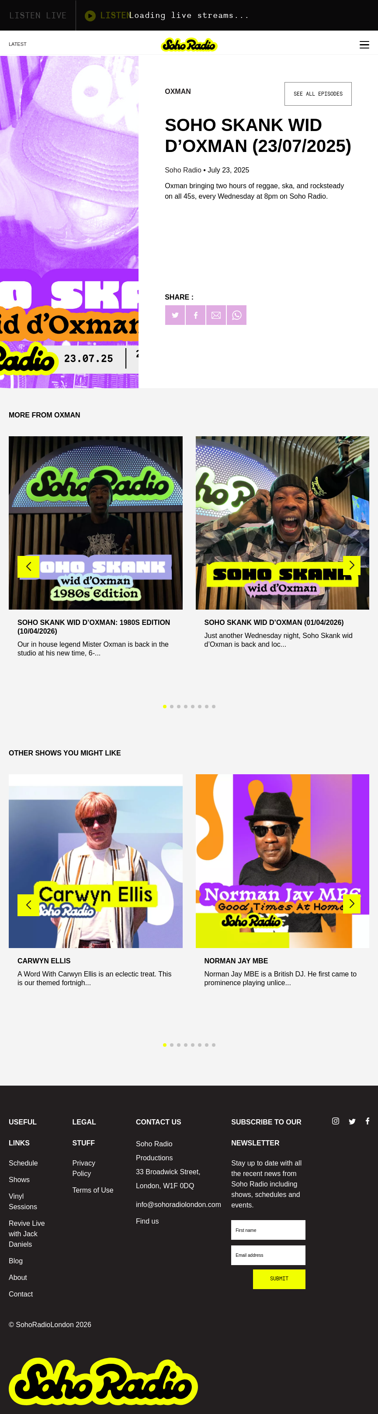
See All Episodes (318, 94)
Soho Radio (184, 170)
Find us (147, 1221)
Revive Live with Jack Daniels (27, 1234)
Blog (16, 1261)
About (18, 1277)
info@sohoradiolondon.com (178, 1204)
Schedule (23, 1163)
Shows (19, 1179)
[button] (352, 565)
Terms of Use (92, 1190)
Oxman (178, 91)
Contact (21, 1294)
